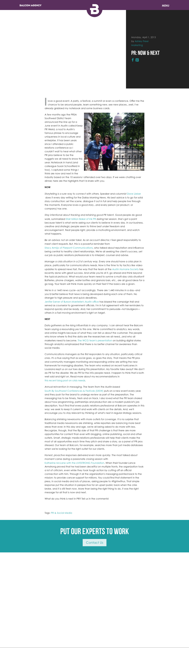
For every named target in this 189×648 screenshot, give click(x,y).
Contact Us (94, 543)
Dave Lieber (134, 193)
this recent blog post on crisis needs (65, 380)
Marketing (137, 45)
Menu (165, 5)
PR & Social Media (61, 512)
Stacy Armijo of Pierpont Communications (69, 247)
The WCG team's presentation (95, 340)
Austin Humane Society (125, 269)
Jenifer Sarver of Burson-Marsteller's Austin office (72, 301)
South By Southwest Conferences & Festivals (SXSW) (74, 390)
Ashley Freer (142, 41)
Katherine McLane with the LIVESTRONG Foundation (74, 462)
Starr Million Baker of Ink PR (81, 218)
